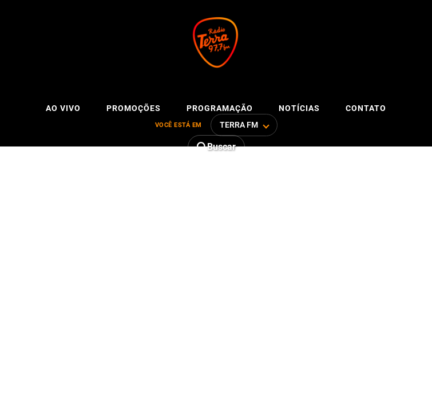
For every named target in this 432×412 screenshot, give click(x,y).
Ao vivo (63, 108)
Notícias (299, 108)
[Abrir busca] (216, 147)
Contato (366, 108)
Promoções (133, 108)
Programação (220, 108)
